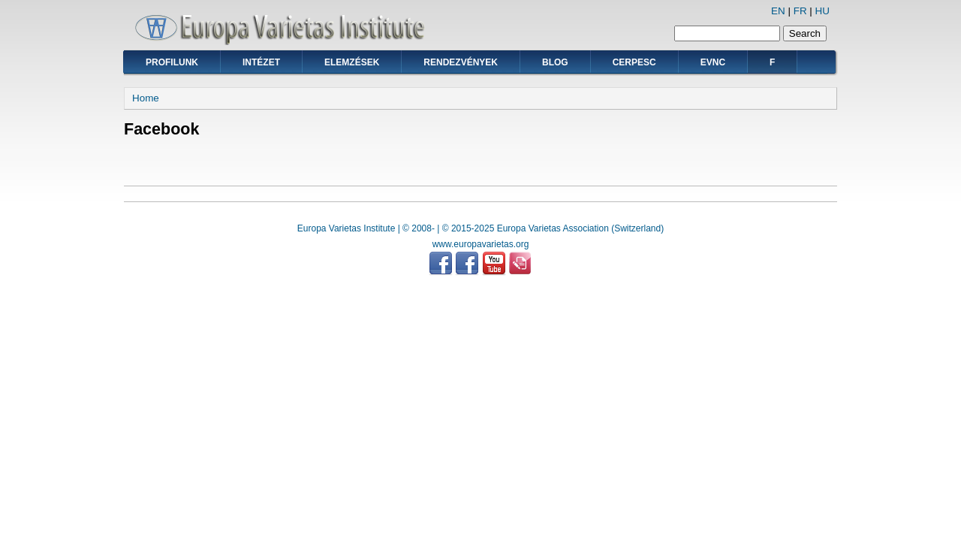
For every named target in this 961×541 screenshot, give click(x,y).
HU (822, 11)
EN (778, 11)
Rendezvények (460, 62)
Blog (555, 62)
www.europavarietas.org (480, 244)
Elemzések (351, 62)
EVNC (712, 62)
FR (800, 11)
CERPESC (634, 62)
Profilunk (172, 62)
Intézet (261, 62)
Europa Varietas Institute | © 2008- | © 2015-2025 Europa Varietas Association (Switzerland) (480, 228)
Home (145, 98)
